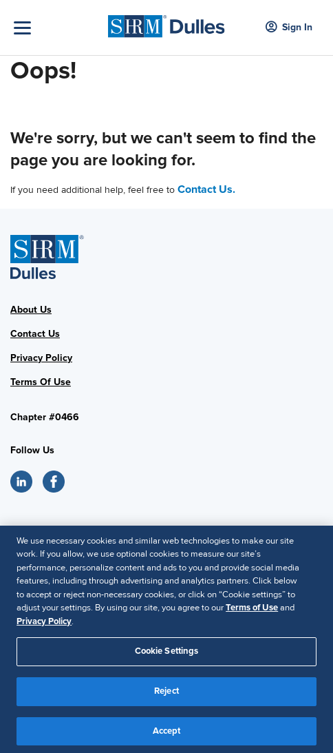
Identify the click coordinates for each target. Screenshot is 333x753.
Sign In (289, 28)
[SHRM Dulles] (166, 22)
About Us (31, 310)
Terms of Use (252, 611)
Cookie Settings (167, 655)
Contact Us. (206, 189)
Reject (166, 694)
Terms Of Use (40, 382)
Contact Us (35, 334)
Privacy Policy (41, 358)
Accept (167, 734)
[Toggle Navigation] (57, 28)
